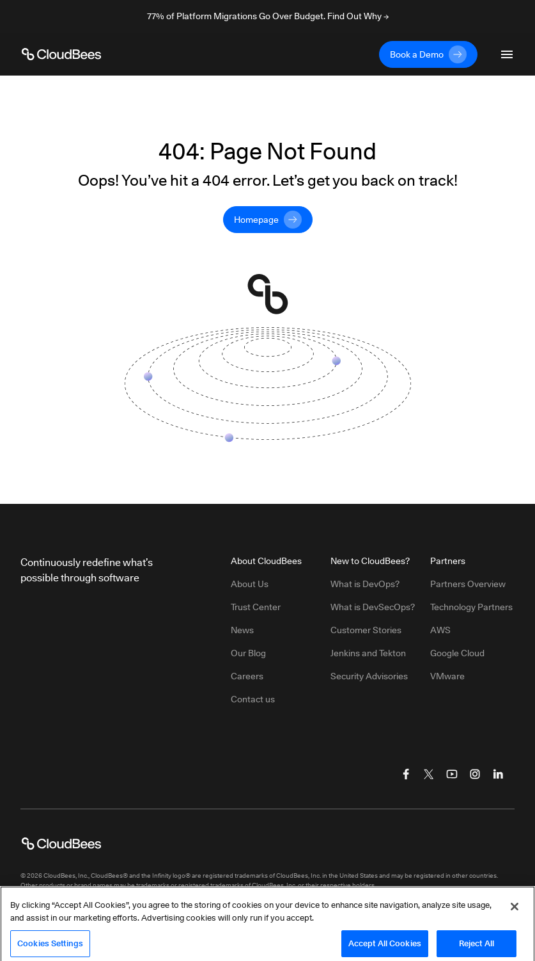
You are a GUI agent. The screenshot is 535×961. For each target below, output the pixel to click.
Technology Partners (471, 607)
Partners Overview (468, 584)
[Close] (514, 914)
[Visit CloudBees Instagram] (475, 774)
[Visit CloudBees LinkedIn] (498, 774)
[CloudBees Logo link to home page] (61, 54)
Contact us (253, 699)
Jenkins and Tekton (368, 653)
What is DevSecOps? (372, 607)
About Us (249, 584)
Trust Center (256, 607)
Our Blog (248, 653)
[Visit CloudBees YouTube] (452, 774)
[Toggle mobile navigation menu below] (507, 54)
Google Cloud (457, 653)
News (242, 630)
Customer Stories (365, 630)
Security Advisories (369, 676)
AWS (440, 630)
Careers (247, 676)
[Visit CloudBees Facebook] (405, 774)
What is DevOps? (364, 584)
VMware (447, 676)
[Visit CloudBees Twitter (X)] (429, 774)
